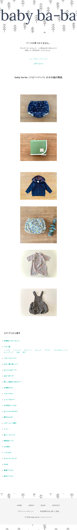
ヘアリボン (8, 452)
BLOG (43, 505)
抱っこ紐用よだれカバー (12, 382)
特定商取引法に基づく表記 (49, 511)
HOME (19, 505)
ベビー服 (7, 347)
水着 (18, 352)
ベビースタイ (8, 393)
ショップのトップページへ (38, 59)
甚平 (24, 352)
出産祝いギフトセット (12, 341)
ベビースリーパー (10, 358)
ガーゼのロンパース (61, 350)
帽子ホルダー (8, 417)
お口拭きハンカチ (10, 405)
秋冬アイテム (8, 476)
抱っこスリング (9, 435)
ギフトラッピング (10, 458)
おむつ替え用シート (11, 364)
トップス (7, 350)
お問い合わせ (38, 63)
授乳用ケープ (8, 441)
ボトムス (38, 350)
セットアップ (8, 352)
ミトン (6, 429)
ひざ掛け (7, 447)
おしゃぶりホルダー (11, 411)
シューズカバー (9, 399)
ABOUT (31, 505)
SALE (6, 464)
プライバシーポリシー (26, 511)
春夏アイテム (8, 470)
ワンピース (17, 350)
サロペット (28, 350)
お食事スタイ (8, 388)
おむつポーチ (8, 376)
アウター (47, 350)
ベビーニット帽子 (10, 423)
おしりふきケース (10, 370)
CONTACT (56, 505)
